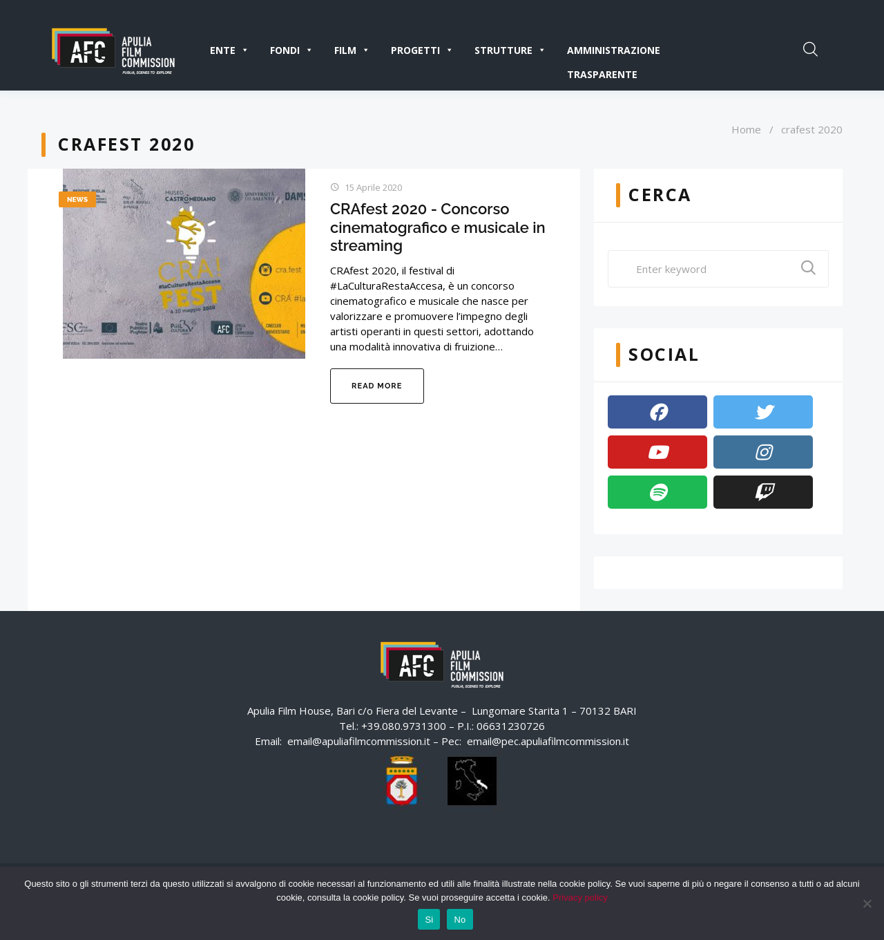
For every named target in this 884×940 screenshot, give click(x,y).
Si (429, 919)
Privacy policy (579, 897)
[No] (867, 903)
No (459, 919)
